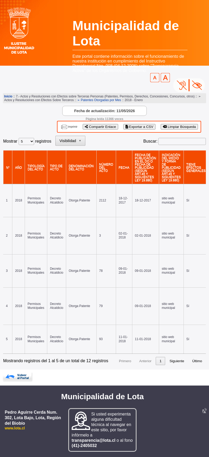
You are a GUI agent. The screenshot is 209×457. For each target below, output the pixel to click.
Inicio (8, 96)
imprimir (72, 126)
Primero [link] (125, 361)
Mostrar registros (27, 141)
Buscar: (150, 141)
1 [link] (160, 361)
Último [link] (197, 361)
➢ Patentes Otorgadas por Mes (99, 100)
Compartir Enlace (100, 127)
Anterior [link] (145, 361)
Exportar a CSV (139, 127)
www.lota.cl (15, 428)
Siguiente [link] (177, 361)
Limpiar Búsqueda (179, 127)
